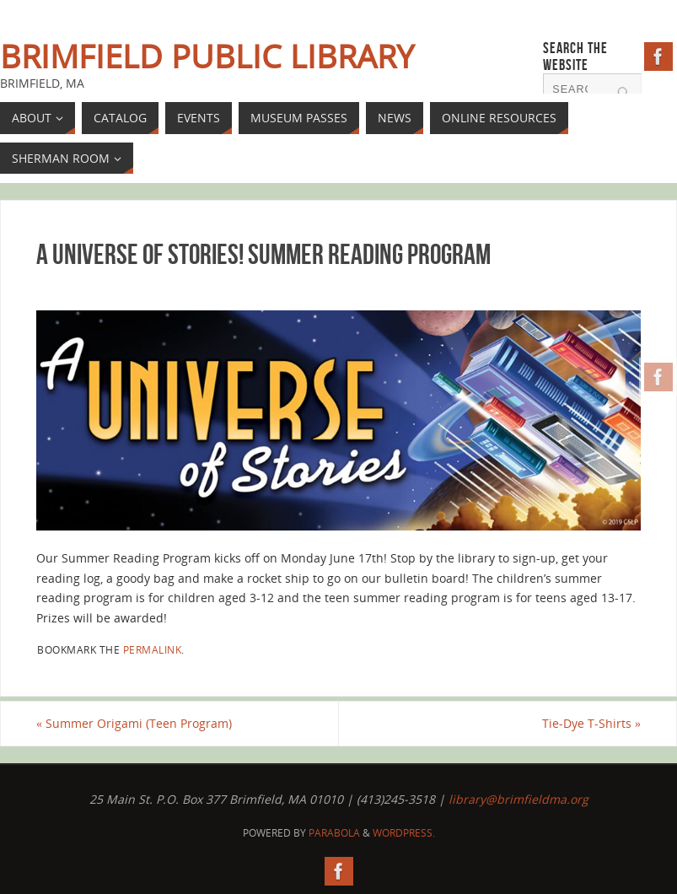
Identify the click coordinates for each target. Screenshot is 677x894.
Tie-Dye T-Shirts (591, 723)
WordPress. (404, 833)
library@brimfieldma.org (518, 799)
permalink (152, 649)
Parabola (334, 833)
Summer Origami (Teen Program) (134, 723)
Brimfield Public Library (207, 55)
